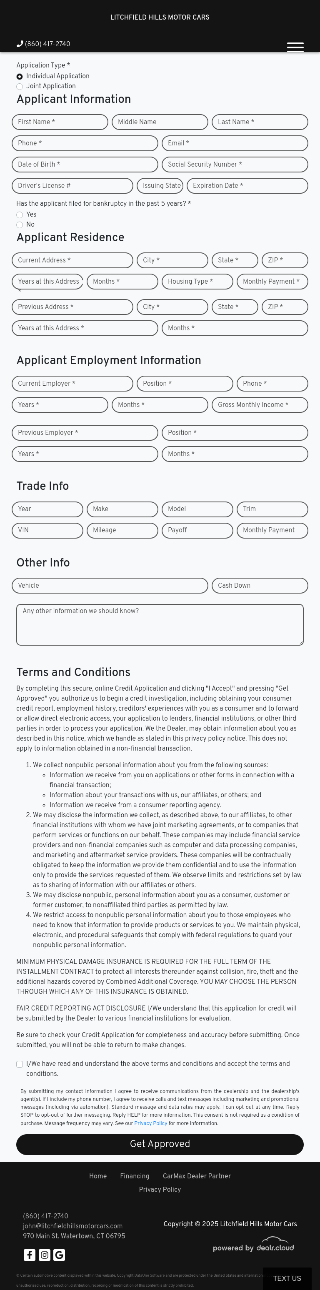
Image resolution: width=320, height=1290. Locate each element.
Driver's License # (44, 186)
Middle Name (137, 122)
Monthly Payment (269, 530)
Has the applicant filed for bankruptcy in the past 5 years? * (103, 204)
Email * (179, 144)
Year (24, 509)
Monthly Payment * (271, 282)
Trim (249, 509)
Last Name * (236, 122)
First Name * (36, 122)
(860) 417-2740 (43, 44)
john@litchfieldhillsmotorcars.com (72, 1227)
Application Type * (43, 66)
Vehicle (28, 586)
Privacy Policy (150, 1123)
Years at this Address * (48, 287)
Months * (106, 282)
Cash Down (234, 586)
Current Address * (44, 261)
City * (151, 261)
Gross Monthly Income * (253, 405)
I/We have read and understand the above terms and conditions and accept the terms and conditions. (158, 1069)
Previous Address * (46, 307)
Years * (28, 405)
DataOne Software (150, 1275)
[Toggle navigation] (295, 44)
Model (177, 509)
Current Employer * (46, 384)
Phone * (30, 144)
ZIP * (275, 261)
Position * (157, 384)
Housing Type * (190, 282)
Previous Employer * (48, 433)
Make (100, 509)
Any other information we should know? (80, 611)
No (30, 225)
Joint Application (51, 86)
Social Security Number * (205, 165)
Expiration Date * (218, 186)
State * (228, 261)
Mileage (104, 530)
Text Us (287, 1278)
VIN (23, 530)
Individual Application (58, 76)
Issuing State (162, 186)
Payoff (177, 530)
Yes (31, 215)
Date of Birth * (39, 165)
